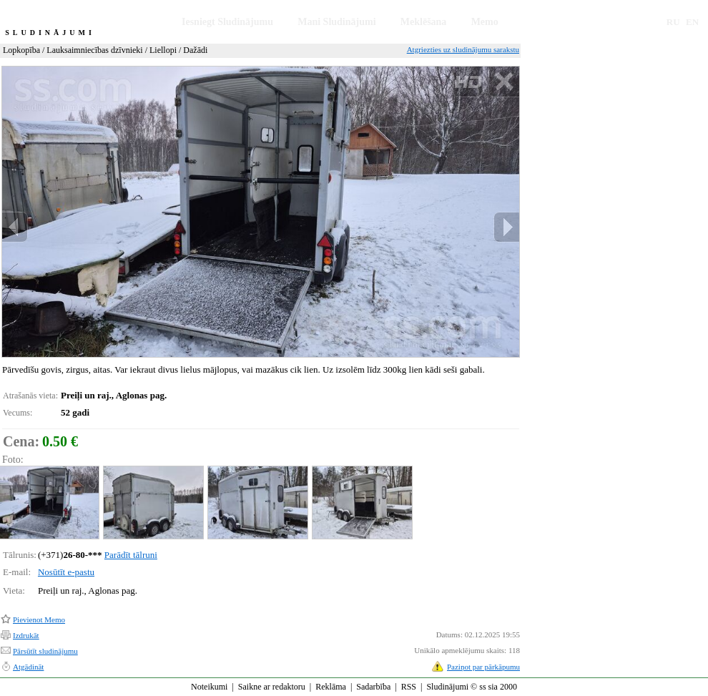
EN (692, 21)
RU (673, 21)
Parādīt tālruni (130, 554)
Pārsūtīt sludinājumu (45, 651)
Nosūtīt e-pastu (66, 572)
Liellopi (163, 50)
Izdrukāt (26, 635)
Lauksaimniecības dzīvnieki (94, 50)
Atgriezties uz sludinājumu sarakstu (463, 49)
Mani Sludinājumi (336, 21)
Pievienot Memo (39, 619)
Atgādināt (28, 666)
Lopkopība (21, 50)
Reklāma (330, 687)
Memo (484, 21)
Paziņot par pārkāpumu (483, 666)
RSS (408, 687)
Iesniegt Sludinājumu (227, 21)
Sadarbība (373, 687)
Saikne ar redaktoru (271, 687)
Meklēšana (423, 21)
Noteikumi (209, 687)
